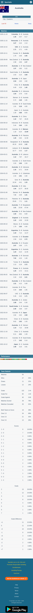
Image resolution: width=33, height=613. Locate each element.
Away (30, 23)
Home (16, 23)
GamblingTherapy (16, 570)
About (16, 593)
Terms (16, 590)
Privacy (16, 587)
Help (16, 585)
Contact (16, 596)
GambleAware (16, 567)
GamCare (16, 573)
